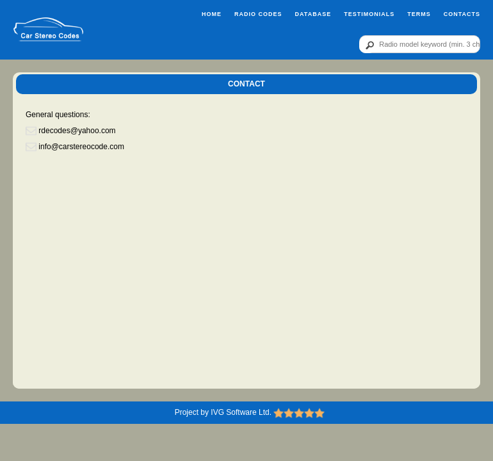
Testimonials (369, 14)
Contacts (462, 14)
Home (212, 14)
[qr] (419, 44)
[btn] (367, 44)
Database (313, 14)
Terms (419, 14)
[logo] (48, 30)
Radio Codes (258, 14)
